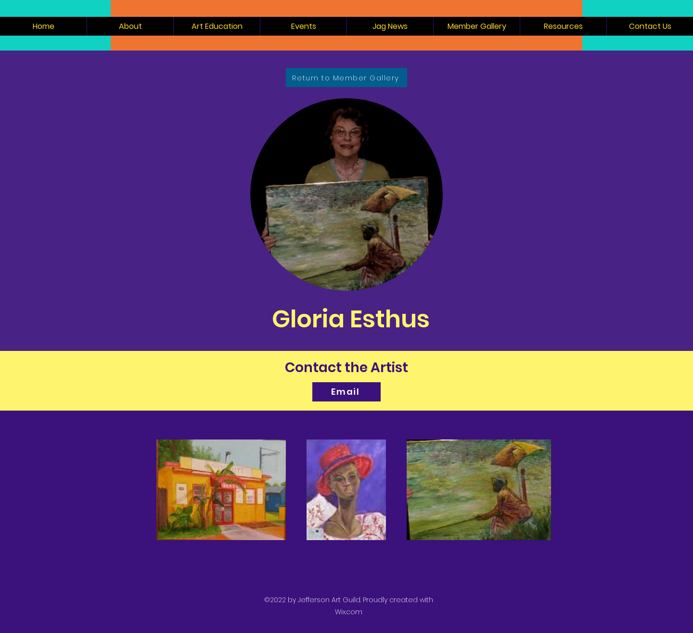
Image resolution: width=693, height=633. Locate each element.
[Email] (346, 391)
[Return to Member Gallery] (346, 77)
